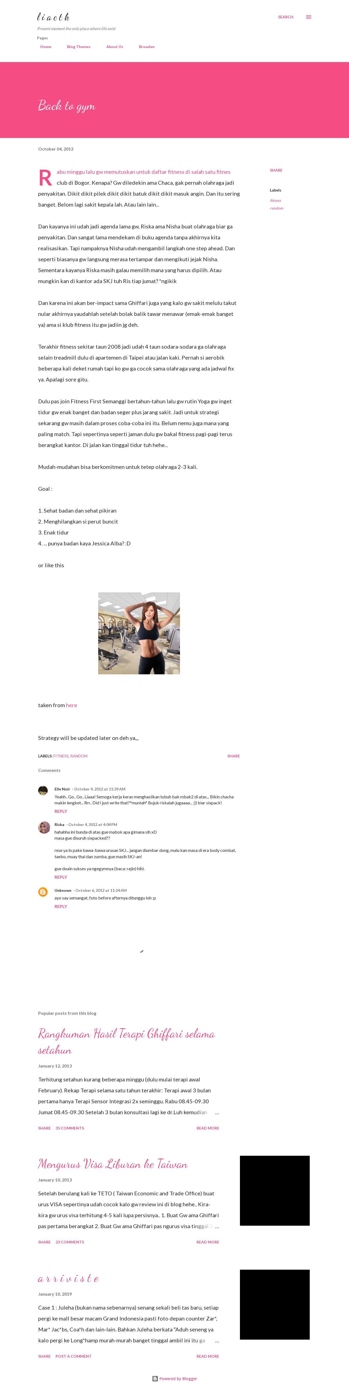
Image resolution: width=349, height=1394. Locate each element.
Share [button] (276, 170)
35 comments (70, 1128)
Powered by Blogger (174, 1378)
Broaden (143, 46)
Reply (61, 811)
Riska (59, 824)
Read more (208, 1128)
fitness (275, 200)
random (276, 208)
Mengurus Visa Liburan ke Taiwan (113, 1164)
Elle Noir (62, 789)
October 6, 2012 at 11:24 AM (101, 890)
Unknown (63, 890)
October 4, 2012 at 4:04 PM (92, 824)
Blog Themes (75, 46)
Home (42, 46)
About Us (111, 46)
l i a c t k (53, 17)
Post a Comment (74, 1356)
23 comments (70, 1242)
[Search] (285, 17)
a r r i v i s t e (68, 1278)
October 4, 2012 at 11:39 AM (99, 789)
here (71, 705)
